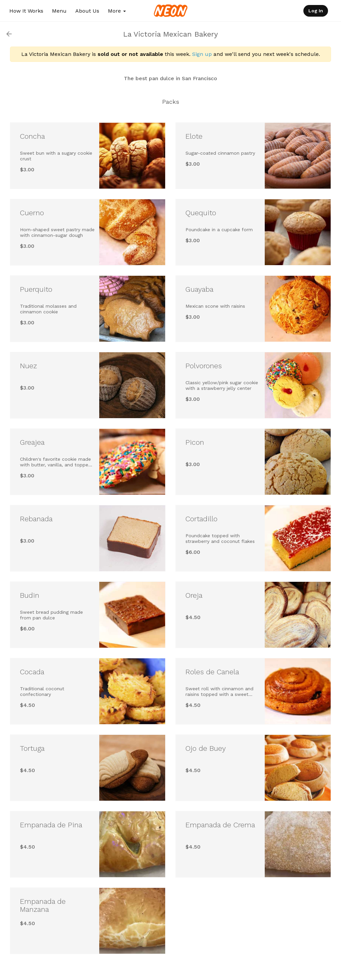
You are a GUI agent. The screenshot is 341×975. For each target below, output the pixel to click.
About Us (87, 11)
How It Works (26, 11)
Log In (315, 10)
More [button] (117, 11)
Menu (59, 11)
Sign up (202, 54)
